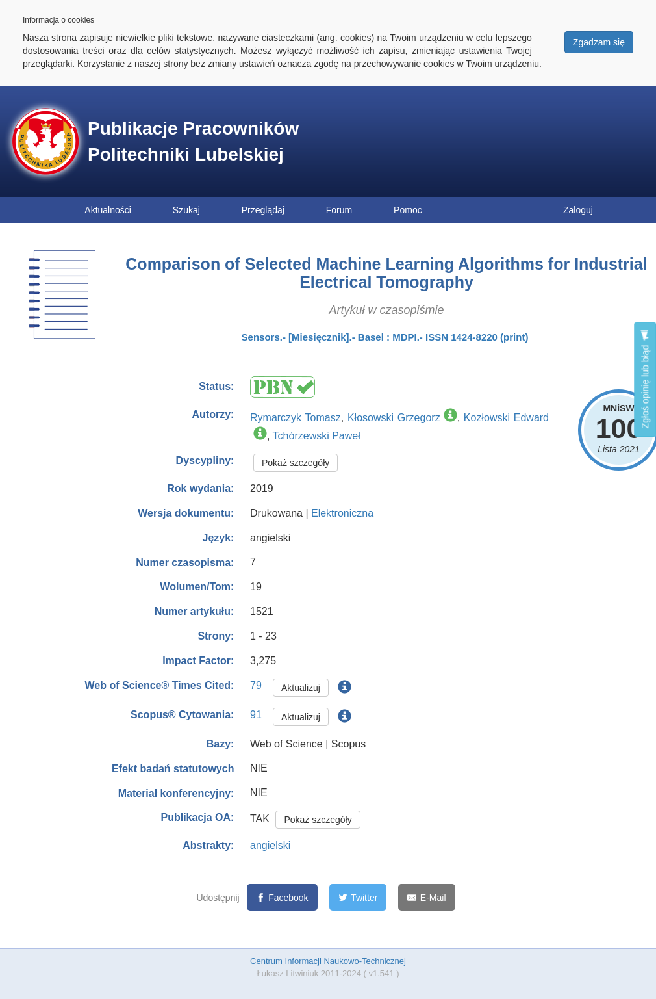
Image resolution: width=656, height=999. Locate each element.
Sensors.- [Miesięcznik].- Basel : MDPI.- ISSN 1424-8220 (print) (385, 337)
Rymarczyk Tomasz (295, 417)
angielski (270, 845)
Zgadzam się (599, 42)
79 (256, 685)
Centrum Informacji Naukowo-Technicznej (328, 961)
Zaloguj (578, 210)
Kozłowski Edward (506, 417)
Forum (339, 210)
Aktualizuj (300, 687)
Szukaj (186, 210)
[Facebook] (282, 897)
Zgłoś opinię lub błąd (645, 379)
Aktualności (107, 210)
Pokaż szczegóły (295, 463)
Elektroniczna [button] (342, 513)
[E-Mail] (426, 897)
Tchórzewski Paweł (316, 435)
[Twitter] (358, 897)
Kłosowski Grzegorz (393, 417)
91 (256, 714)
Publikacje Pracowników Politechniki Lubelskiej (193, 141)
